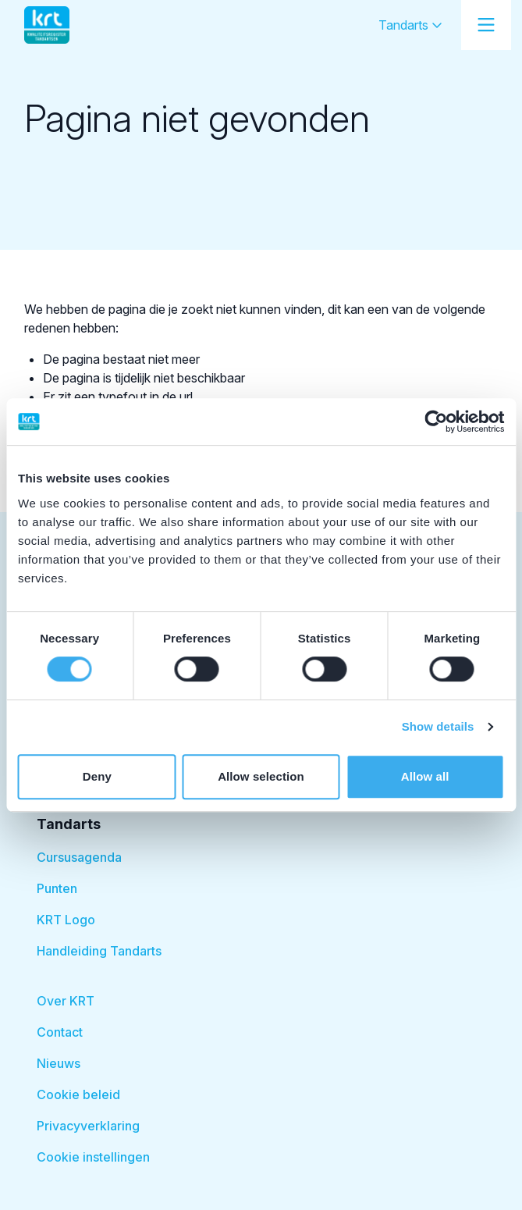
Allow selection (261, 776)
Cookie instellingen (93, 1157)
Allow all (425, 776)
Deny (97, 776)
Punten (57, 888)
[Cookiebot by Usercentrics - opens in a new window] (436, 421)
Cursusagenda (79, 857)
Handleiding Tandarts (99, 951)
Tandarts (410, 25)
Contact (60, 1032)
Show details (438, 726)
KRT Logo (66, 919)
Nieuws (58, 1063)
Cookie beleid (78, 1094)
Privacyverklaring (88, 1125)
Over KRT (65, 1001)
